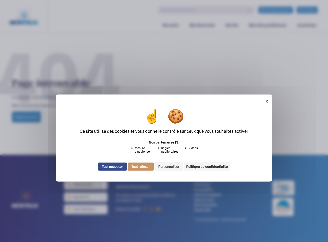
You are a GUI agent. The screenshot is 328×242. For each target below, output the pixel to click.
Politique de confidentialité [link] (207, 166)
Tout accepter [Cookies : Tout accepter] (112, 166)
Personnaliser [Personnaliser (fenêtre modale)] (168, 166)
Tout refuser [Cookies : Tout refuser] (140, 166)
